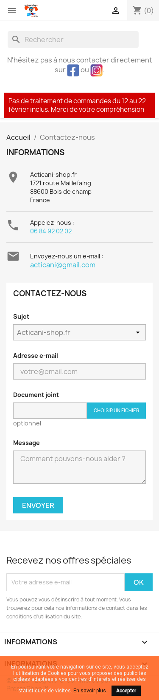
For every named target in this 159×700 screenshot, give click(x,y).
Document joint (36, 395)
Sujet (21, 316)
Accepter (126, 691)
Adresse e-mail (35, 355)
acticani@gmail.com (62, 264)
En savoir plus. (90, 691)
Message (26, 443)
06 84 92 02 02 (51, 231)
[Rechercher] (73, 39)
